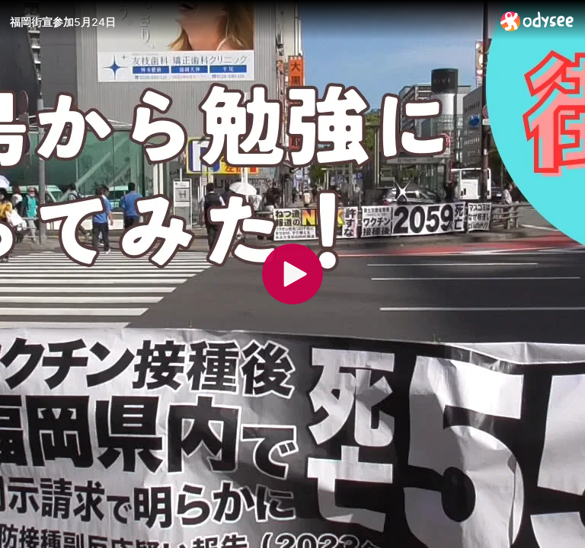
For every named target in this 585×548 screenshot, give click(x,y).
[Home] (537, 21)
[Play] (292, 274)
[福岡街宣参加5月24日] (249, 22)
